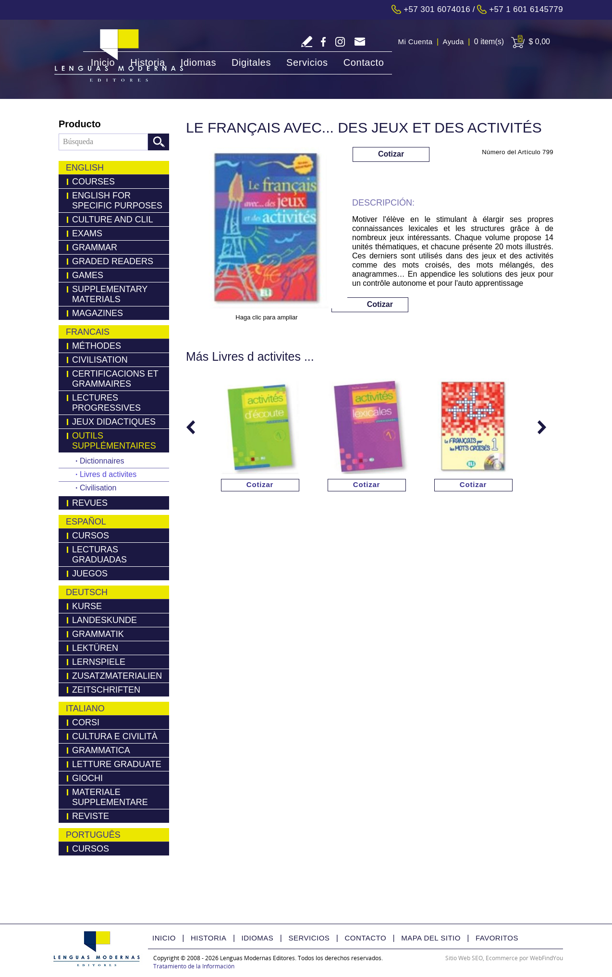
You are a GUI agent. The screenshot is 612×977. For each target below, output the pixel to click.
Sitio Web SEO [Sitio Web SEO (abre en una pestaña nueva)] (464, 958)
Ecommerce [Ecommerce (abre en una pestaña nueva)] (502, 958)
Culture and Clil (112, 219)
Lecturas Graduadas (99, 554)
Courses (93, 181)
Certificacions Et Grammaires (115, 379)
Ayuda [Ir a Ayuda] (453, 41)
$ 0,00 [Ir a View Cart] (539, 41)
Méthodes (96, 346)
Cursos (90, 535)
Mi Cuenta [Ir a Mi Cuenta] (415, 41)
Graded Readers (112, 261)
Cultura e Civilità (115, 736)
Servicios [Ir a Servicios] (307, 62)
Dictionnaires (99, 461)
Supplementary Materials (109, 294)
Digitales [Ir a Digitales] (251, 62)
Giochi (87, 778)
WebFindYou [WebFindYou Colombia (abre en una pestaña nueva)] (546, 958)
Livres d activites (105, 474)
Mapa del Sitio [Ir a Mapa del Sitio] (431, 938)
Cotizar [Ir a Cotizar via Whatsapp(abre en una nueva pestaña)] (391, 154)
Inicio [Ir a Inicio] (103, 62)
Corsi (85, 722)
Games (87, 275)
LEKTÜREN (95, 648)
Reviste (90, 816)
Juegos (90, 573)
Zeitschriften (106, 690)
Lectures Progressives (106, 403)
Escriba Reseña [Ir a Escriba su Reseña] (306, 41)
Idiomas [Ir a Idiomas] (198, 62)
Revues (90, 503)
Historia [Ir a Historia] (147, 62)
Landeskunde (104, 620)
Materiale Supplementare (110, 797)
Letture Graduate (116, 764)
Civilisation (100, 360)
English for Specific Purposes (117, 200)
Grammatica (101, 750)
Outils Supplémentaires (114, 441)
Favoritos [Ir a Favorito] (497, 938)
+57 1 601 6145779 (526, 9)
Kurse (87, 606)
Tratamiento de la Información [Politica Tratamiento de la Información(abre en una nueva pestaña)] (193, 966)
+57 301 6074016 (437, 9)
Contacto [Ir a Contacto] (363, 62)
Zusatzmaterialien (117, 676)
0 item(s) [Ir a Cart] (489, 41)
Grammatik (98, 634)
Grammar (94, 247)
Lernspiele (98, 662)
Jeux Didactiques (114, 422)
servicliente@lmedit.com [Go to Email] (359, 42)
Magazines (97, 313)
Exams (87, 233)
